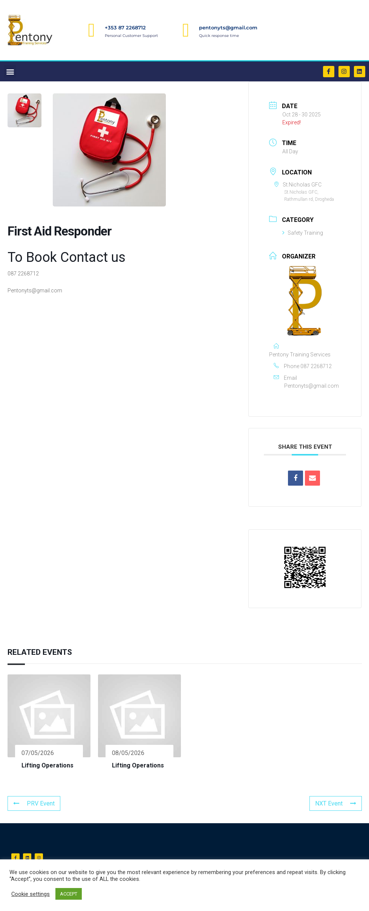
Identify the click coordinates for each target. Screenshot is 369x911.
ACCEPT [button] (68, 894)
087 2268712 (316, 366)
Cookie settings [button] (30, 894)
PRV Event (34, 803)
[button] (10, 71)
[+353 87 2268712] (91, 30)
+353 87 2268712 (125, 27)
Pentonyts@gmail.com (311, 386)
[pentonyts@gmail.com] (185, 30)
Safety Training (302, 233)
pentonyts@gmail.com (228, 27)
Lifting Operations (47, 765)
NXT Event (335, 803)
